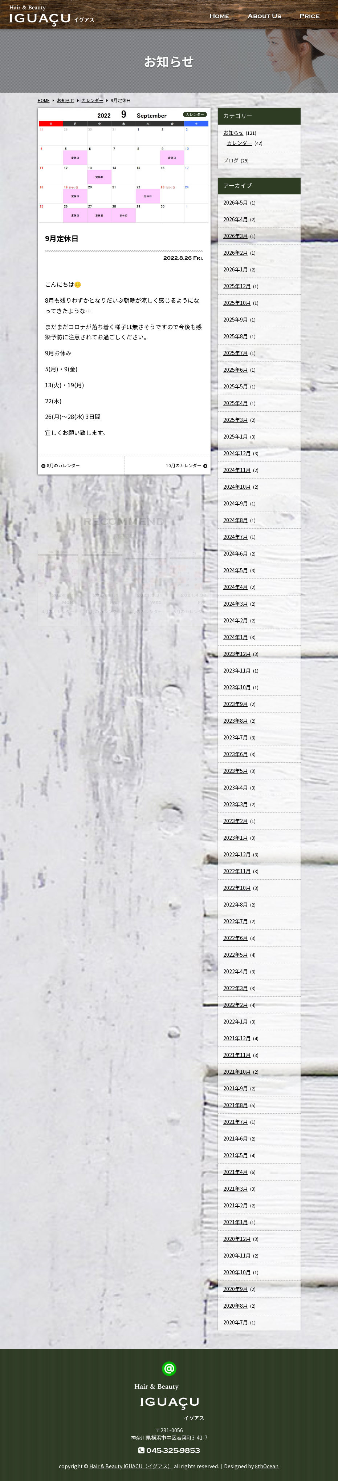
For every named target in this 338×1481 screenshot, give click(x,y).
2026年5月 (235, 206)
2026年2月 (235, 256)
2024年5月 (235, 573)
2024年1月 (235, 640)
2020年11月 (237, 1259)
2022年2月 (235, 1008)
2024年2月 (235, 623)
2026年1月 (235, 273)
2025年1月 (235, 440)
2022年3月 (235, 991)
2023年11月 (237, 674)
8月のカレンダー (60, 465)
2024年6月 (235, 557)
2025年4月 (235, 406)
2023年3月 (235, 807)
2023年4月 (235, 791)
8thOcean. (267, 1466)
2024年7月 (235, 540)
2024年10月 (237, 490)
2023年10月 (237, 690)
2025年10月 (237, 306)
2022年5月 (235, 958)
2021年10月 (237, 1075)
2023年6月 (235, 757)
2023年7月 (235, 740)
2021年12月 (237, 1041)
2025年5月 (235, 390)
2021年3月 (235, 1192)
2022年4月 (235, 974)
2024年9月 (235, 507)
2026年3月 (235, 239)
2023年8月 (235, 724)
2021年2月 (235, 1208)
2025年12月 (237, 289)
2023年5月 (235, 774)
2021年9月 (235, 1091)
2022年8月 (235, 908)
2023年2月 (235, 824)
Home (219, 16)
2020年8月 (235, 1309)
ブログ (231, 164)
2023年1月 (235, 841)
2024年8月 (235, 523)
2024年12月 (237, 456)
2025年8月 (235, 339)
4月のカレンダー (57, 611)
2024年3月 (235, 607)
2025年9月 (235, 323)
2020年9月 (235, 1292)
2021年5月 (235, 1158)
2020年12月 (237, 1242)
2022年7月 (235, 924)
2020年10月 (237, 1275)
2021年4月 (235, 1175)
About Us (264, 16)
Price (310, 16)
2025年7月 (235, 356)
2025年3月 (235, 423)
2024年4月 (235, 590)
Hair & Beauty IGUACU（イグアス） (131, 1466)
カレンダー (195, 114)
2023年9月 (235, 707)
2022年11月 (237, 874)
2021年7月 (235, 1125)
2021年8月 (235, 1108)
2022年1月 (235, 1025)
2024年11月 (237, 473)
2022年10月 (237, 891)
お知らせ (233, 136)
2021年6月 (235, 1142)
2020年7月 (235, 1325)
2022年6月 (235, 941)
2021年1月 (235, 1225)
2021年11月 (237, 1058)
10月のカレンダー (186, 465)
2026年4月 (235, 222)
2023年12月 (237, 657)
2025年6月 (235, 373)
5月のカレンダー (190, 611)
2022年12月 (237, 857)
